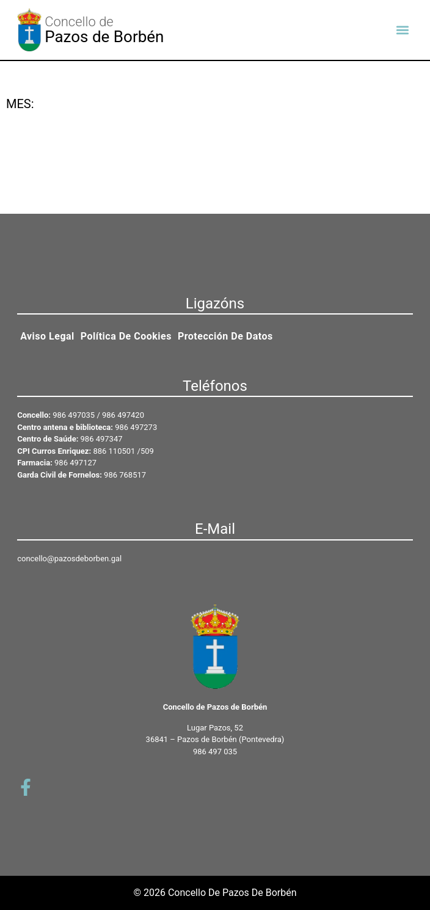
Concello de (79, 21)
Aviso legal (47, 336)
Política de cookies (126, 336)
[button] (403, 30)
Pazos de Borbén (104, 36)
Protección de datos (225, 336)
